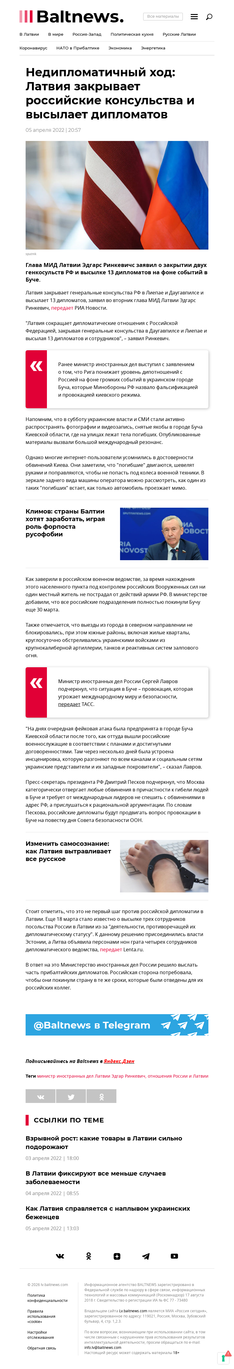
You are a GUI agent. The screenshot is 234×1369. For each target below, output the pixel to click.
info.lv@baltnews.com (102, 1347)
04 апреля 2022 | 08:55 (52, 1193)
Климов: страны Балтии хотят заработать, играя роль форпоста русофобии (65, 523)
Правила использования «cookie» (41, 1316)
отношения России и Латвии (178, 1076)
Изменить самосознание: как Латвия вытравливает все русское (68, 851)
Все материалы (163, 16)
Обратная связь (41, 1348)
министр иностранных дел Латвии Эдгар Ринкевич (91, 1076)
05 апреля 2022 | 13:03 (52, 1228)
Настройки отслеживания (40, 1335)
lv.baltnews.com (133, 1311)
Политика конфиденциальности (47, 1298)
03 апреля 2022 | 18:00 (52, 1158)
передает (62, 308)
